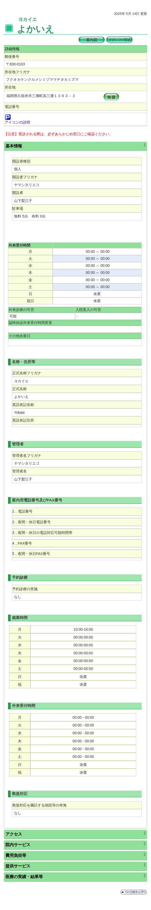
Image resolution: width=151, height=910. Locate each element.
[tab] (75, 146)
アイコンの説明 (17, 122)
